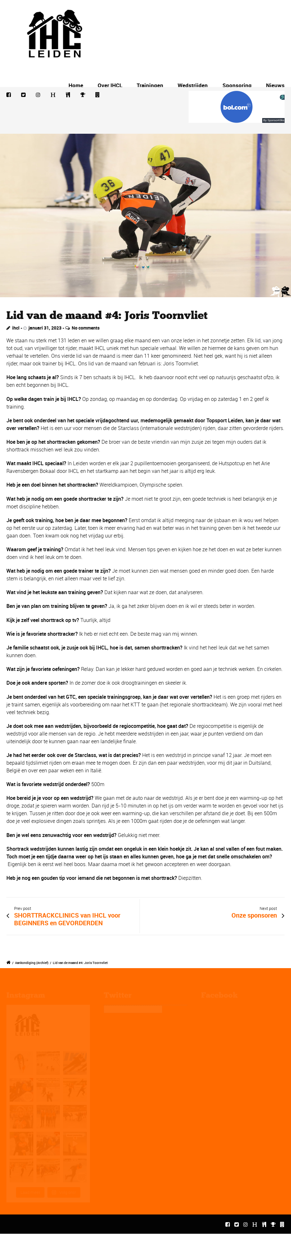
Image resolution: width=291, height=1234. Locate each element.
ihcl (16, 328)
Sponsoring (237, 85)
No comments (86, 328)
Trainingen (150, 85)
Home (76, 85)
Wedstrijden (193, 85)
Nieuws (275, 85)
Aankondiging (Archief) (31, 962)
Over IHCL (110, 85)
